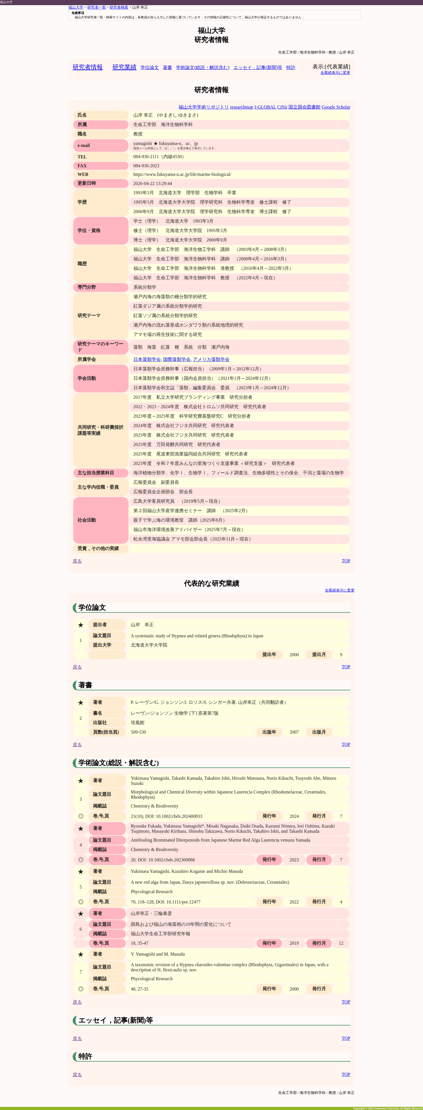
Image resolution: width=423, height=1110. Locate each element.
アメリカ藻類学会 (211, 359)
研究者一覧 (96, 7)
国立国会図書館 (304, 107)
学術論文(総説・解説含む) (203, 67)
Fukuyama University (386, 1108)
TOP (346, 560)
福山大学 (6, 2)
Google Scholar (336, 107)
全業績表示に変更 (335, 73)
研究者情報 (88, 67)
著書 (167, 67)
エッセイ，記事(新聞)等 (258, 67)
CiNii (282, 107)
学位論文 (150, 67)
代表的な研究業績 (211, 583)
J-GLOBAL (265, 107)
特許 (290, 67)
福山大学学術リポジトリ (204, 107)
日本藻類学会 (147, 359)
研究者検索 (119, 7)
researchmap (241, 107)
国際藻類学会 (177, 359)
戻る (77, 561)
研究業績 (124, 67)
